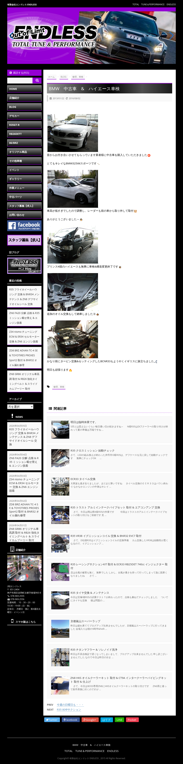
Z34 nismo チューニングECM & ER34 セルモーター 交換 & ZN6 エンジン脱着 (24, 336)
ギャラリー (15, 179)
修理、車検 (58, 386)
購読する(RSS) (19, 72)
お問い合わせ (16, 215)
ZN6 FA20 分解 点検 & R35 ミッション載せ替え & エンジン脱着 (24, 317)
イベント (14, 170)
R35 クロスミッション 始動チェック (93, 450)
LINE (119, 720)
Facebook (71, 720)
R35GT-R (14, 125)
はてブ (106, 720)
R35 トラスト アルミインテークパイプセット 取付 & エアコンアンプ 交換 (115, 507)
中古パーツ (15, 197)
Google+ (90, 720)
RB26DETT (15, 134)
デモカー (14, 116)
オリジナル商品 (18, 152)
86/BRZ (13, 143)
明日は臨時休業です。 (84, 422)
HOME (13, 89)
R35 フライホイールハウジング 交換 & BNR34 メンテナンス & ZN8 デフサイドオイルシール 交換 (24, 436)
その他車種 (15, 161)
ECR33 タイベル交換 (83, 479)
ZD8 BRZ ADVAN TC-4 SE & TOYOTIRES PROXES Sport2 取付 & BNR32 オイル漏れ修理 (24, 509)
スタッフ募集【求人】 (21, 206)
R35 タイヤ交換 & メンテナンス (90, 592)
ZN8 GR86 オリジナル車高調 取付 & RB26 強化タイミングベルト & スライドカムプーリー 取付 (24, 534)
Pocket (132, 720)
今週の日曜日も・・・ (70, 704)
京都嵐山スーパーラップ (85, 621)
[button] (88, 60)
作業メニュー (16, 188)
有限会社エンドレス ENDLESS (22, 4)
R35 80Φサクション (69, 709)
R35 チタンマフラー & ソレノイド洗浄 (94, 649)
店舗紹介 (14, 98)
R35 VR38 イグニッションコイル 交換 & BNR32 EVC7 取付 (106, 536)
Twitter (52, 720)
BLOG (12, 107)
